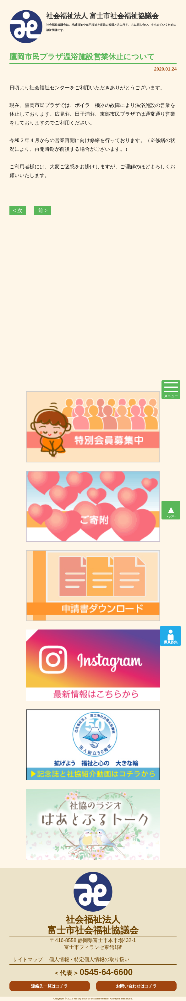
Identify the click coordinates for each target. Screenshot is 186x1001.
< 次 (17, 210)
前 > (42, 210)
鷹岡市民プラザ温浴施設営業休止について (82, 56)
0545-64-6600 (93, 972)
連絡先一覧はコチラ (49, 986)
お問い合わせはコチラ (136, 986)
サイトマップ (28, 959)
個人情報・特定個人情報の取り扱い (89, 959)
